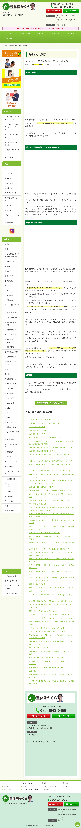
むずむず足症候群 (11, 352)
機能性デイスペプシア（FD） (12, 363)
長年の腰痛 (9, 295)
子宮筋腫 (8, 457)
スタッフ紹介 (10, 174)
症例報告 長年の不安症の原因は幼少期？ (44, 533)
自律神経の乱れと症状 (37, 434)
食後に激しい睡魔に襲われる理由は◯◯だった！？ (47, 628)
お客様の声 (56, 33)
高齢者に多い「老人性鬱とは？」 (41, 420)
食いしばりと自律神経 (37, 427)
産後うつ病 (9, 422)
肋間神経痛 (9, 281)
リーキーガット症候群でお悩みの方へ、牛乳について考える (50, 618)
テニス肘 (8, 374)
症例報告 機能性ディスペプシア (41, 487)
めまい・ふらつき (11, 462)
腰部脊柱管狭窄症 (11, 312)
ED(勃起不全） (10, 479)
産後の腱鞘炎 (10, 466)
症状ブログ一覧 (10, 193)
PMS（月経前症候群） (11, 446)
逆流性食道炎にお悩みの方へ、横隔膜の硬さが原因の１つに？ (51, 490)
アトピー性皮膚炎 (11, 317)
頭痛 (6, 249)
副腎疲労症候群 (10, 357)
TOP (10, 33)
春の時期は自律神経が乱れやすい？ (42, 504)
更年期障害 (9, 417)
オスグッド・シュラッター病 (12, 485)
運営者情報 (9, 223)
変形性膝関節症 (10, 384)
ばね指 (7, 408)
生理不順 (8, 412)
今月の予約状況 (10, 576)
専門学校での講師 (11, 581)
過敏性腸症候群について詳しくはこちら (51, 403)
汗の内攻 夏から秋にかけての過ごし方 (44, 423)
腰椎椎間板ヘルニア (12, 388)
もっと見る (9, 157)
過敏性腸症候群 (13, 45)
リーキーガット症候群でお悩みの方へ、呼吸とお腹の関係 (50, 471)
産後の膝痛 (9, 393)
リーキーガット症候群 (12, 472)
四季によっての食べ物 (37, 591)
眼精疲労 (8, 271)
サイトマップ (10, 210)
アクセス (71, 33)
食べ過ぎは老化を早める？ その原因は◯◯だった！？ (49, 614)
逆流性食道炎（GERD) (10, 341)
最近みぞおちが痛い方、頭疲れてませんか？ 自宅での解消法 (51, 587)
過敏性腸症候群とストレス (38, 430)
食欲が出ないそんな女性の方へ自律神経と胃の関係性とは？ (50, 461)
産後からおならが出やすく (38, 648)
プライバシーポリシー (12, 216)
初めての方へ (25, 33)
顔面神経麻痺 (10, 511)
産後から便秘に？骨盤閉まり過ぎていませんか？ (46, 657)
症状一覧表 (9, 183)
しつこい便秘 (10, 398)
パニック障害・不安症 (12, 433)
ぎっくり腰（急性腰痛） (12, 306)
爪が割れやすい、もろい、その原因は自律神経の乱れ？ (49, 549)
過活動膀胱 (9, 496)
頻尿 (6, 506)
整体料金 (40, 33)
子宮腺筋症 (9, 452)
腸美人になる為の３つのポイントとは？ (43, 611)
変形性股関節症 (10, 379)
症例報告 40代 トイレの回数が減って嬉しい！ (47, 667)
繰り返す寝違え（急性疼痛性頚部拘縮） (12, 255)
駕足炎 (7, 244)
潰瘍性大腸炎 (10, 347)
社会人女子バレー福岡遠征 (12, 587)
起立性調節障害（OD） (10, 323)
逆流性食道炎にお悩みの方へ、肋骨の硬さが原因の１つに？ (50, 447)
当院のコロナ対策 (11, 593)
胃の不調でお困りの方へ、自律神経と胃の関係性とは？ (49, 500)
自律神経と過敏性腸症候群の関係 (41, 451)
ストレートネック (11, 261)
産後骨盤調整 (10, 439)
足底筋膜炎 (9, 491)
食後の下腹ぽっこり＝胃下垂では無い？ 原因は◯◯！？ (50, 631)
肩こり (7, 285)
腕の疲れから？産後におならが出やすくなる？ (46, 437)
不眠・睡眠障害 (10, 335)
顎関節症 (8, 266)
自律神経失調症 (10, 427)
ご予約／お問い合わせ (10, 39)
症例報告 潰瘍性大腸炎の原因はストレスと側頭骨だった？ (50, 601)
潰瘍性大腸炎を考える (37, 584)
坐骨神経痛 (9, 300)
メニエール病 (10, 403)
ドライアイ (9, 276)
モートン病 (9, 501)
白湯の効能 (33, 671)
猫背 (6, 290)
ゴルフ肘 (8, 369)
